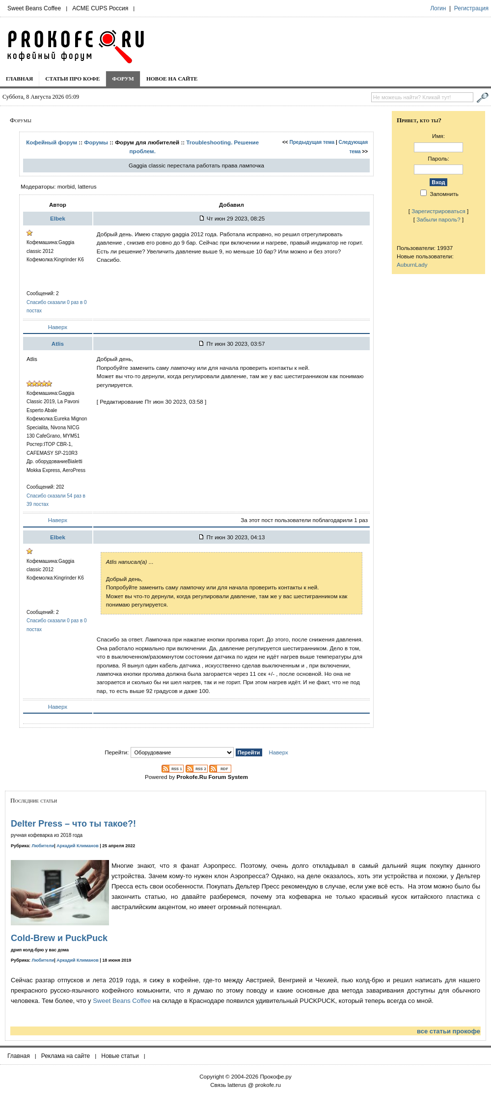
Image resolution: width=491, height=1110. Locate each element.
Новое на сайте (172, 79)
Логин (438, 8)
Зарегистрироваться (438, 211)
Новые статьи (120, 1056)
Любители (43, 845)
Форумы (96, 142)
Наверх (57, 327)
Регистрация (471, 8)
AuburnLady (412, 264)
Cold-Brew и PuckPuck (59, 938)
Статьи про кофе (72, 79)
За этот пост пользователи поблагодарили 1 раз (304, 520)
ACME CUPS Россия (100, 8)
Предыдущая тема (311, 142)
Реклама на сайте (65, 1056)
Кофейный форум (51, 142)
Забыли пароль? (438, 219)
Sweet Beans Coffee (34, 8)
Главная (19, 79)
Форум (123, 79)
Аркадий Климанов (77, 845)
